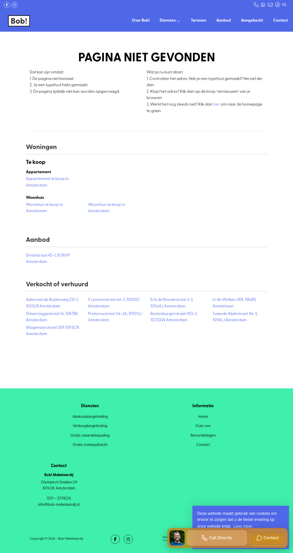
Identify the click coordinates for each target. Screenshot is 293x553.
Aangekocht (252, 21)
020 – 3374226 (59, 498)
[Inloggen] (277, 5)
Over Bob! (141, 21)
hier (216, 105)
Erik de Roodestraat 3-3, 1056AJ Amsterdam (171, 303)
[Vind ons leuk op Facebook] (7, 5)
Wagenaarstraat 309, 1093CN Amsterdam (52, 331)
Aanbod (223, 21)
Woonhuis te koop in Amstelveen (44, 208)
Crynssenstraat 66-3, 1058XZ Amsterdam (114, 303)
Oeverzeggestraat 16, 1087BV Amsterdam (52, 317)
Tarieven (198, 21)
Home (166, 537)
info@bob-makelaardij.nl (58, 504)
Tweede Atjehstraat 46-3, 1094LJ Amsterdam (235, 317)
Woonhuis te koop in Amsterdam (106, 208)
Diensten (170, 21)
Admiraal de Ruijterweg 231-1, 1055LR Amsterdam (52, 303)
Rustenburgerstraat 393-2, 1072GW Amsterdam (173, 317)
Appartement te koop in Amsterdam (47, 182)
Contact (280, 21)
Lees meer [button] (243, 526)
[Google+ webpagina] (14, 5)
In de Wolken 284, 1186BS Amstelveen (234, 303)
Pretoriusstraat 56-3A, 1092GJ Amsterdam (115, 317)
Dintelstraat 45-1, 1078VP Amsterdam (48, 259)
